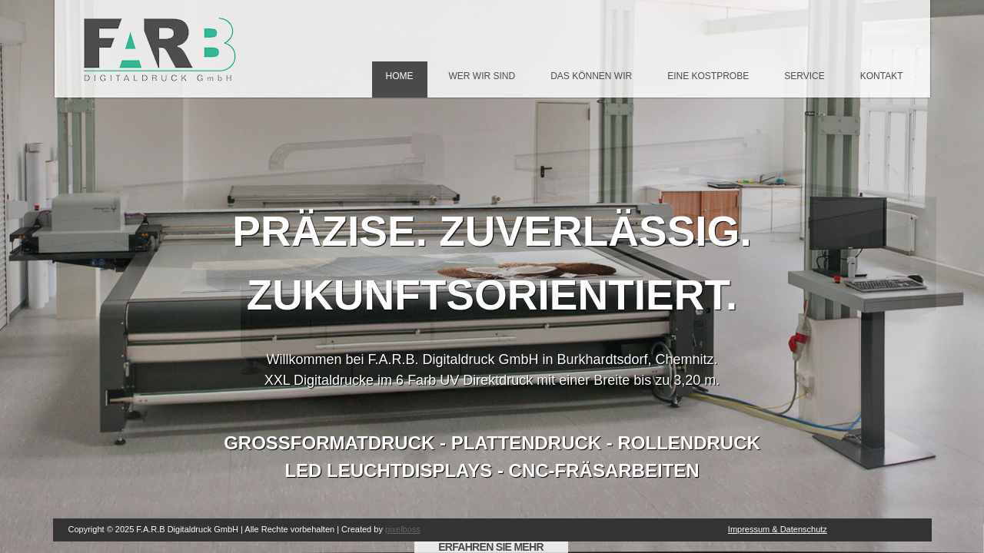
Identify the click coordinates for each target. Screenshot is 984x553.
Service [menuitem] (804, 76)
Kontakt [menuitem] (881, 76)
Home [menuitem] (400, 76)
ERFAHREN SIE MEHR (491, 547)
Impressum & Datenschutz (777, 529)
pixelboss (403, 529)
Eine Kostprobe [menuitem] (708, 76)
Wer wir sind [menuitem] (482, 76)
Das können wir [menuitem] (591, 76)
